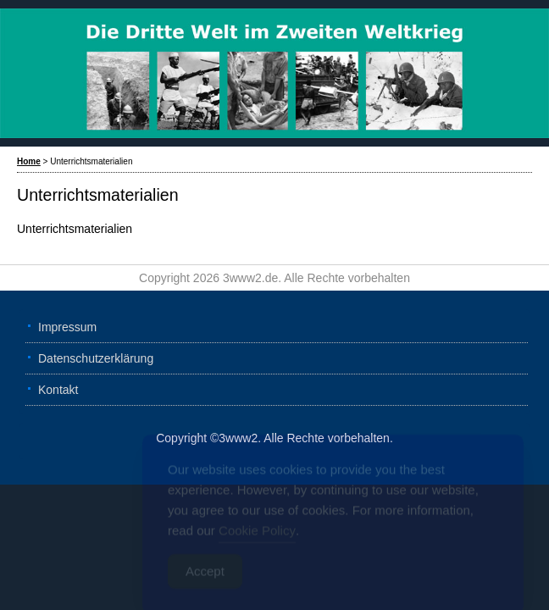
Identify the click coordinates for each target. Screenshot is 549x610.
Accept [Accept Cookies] (205, 575)
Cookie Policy (257, 535)
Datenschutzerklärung (95, 358)
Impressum (67, 327)
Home (29, 161)
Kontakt (58, 389)
